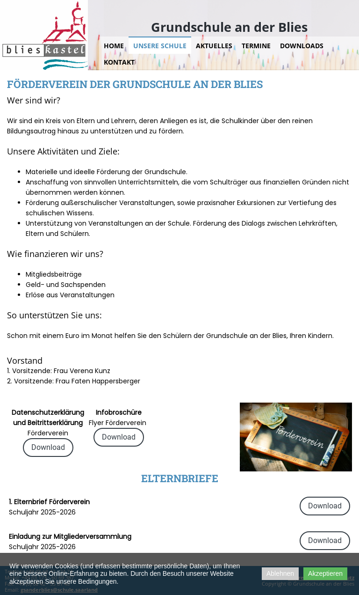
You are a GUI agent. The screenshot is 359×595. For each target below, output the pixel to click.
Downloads (301, 45)
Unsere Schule (160, 45)
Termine (256, 45)
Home (114, 45)
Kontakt (119, 62)
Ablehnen (280, 573)
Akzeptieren (325, 573)
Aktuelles (214, 45)
